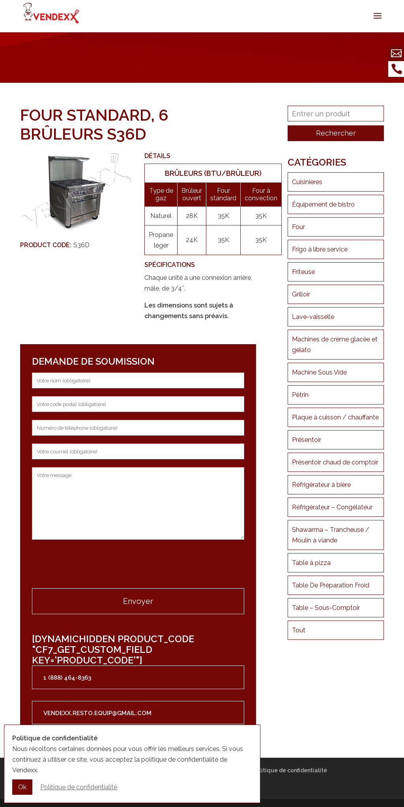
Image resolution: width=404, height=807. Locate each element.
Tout (298, 630)
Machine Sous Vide (319, 372)
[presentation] (92, 565)
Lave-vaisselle (313, 317)
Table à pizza (311, 563)
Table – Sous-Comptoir (326, 607)
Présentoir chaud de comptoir (335, 462)
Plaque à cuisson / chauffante (335, 417)
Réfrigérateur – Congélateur (332, 507)
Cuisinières (307, 182)
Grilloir (301, 294)
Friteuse (303, 272)
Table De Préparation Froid (330, 585)
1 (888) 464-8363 (67, 677)
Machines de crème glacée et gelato (335, 344)
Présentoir (306, 440)
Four (298, 227)
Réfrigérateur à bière (321, 484)
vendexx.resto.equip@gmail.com (97, 713)
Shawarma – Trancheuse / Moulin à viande (330, 535)
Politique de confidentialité (289, 770)
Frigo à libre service (320, 249)
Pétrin (300, 395)
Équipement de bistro (323, 204)
